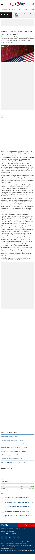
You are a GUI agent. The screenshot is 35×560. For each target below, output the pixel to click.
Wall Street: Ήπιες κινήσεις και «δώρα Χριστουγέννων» (14, 455)
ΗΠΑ (7, 27)
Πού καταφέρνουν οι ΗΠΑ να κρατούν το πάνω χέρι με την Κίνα (18, 507)
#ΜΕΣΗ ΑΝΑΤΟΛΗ (5, 9)
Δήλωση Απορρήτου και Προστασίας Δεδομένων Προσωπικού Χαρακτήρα (17, 550)
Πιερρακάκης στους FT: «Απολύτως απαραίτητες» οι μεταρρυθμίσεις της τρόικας (17, 498)
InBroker (24, 543)
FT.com (3, 494)
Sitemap (16, 528)
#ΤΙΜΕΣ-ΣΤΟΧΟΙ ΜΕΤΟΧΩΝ (19, 9)
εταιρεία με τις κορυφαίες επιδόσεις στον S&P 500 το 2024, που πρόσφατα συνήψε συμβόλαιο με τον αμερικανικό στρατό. (17, 221)
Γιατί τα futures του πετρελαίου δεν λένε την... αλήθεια (17, 511)
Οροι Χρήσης (22, 528)
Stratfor (8, 533)
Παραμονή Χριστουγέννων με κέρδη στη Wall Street (13, 451)
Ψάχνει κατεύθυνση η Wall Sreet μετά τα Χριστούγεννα (14, 447)
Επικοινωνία (10, 528)
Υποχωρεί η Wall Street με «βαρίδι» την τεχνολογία (13, 440)
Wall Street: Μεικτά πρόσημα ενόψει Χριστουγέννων (13, 462)
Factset (14, 533)
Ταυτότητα (3, 528)
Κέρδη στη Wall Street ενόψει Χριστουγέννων (12, 458)
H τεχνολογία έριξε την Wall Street (9, 436)
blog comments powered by (10, 479)
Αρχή (26, 525)
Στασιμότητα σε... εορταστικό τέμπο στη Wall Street (13, 443)
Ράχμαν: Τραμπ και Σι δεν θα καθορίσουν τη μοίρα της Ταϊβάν (18, 502)
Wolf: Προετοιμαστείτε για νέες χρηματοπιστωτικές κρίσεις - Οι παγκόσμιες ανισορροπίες (19, 516)
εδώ (17, 15)
